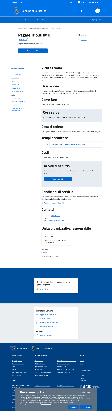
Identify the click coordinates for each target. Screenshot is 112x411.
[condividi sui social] (81, 35)
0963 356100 (55, 216)
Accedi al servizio (57, 179)
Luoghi (82, 375)
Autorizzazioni (38, 369)
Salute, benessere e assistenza (66, 369)
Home (20, 29)
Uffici (13, 367)
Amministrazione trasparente (65, 386)
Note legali (15, 407)
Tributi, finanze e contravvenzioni (38, 29)
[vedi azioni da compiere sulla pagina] (82, 40)
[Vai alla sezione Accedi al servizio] (21, 98)
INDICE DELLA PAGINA (21, 69)
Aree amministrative (18, 364)
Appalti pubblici (61, 367)
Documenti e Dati (17, 375)
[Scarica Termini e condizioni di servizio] (52, 203)
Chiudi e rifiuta (84, 392)
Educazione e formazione (42, 375)
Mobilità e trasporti (40, 364)
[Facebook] (81, 11)
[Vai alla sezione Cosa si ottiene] (21, 88)
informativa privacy (46, 404)
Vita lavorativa (39, 361)
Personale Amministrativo (19, 372)
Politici (14, 369)
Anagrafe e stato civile (41, 367)
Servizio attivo (23, 39)
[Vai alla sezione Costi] (21, 95)
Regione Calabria (17, 2)
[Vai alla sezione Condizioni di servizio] (21, 101)
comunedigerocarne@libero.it (55, 220)
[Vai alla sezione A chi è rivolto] (21, 74)
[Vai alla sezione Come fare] (21, 81)
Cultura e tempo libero (63, 364)
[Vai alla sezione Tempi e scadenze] (21, 91)
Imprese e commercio (63, 372)
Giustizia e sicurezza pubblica (43, 372)
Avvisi (81, 364)
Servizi (25, 29)
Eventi (82, 378)
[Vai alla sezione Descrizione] (21, 78)
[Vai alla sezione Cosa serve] (21, 84)
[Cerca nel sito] (97, 10)
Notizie (82, 361)
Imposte (44, 252)
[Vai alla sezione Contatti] (21, 105)
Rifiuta (74, 407)
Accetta (87, 407)
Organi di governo (17, 361)
